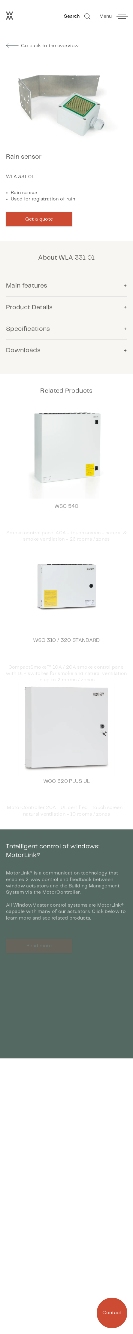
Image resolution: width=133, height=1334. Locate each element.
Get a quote (39, 219)
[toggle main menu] (113, 16)
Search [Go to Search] (78, 16)
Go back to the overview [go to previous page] (42, 46)
